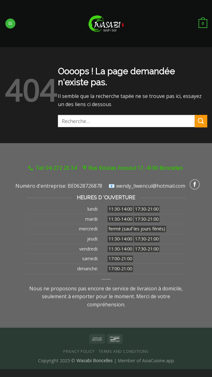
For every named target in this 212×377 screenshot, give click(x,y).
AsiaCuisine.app (158, 361)
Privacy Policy (79, 351)
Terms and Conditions (123, 351)
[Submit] (201, 121)
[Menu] (10, 24)
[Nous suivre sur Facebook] (195, 184)
